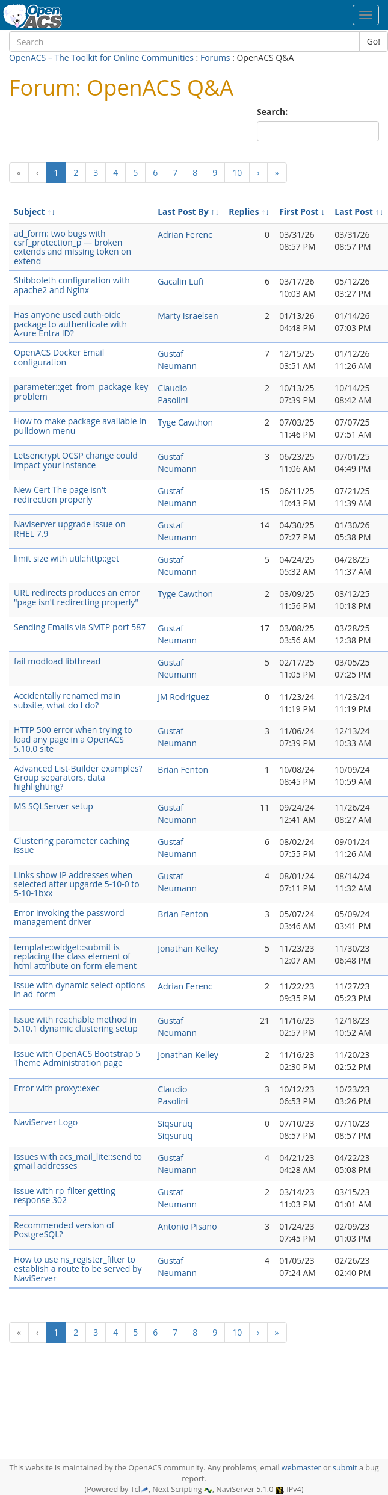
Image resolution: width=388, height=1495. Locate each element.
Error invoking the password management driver (69, 917)
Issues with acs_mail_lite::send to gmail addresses (78, 1161)
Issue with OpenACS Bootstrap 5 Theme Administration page (77, 1058)
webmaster (301, 1467)
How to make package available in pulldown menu (80, 425)
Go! (373, 41)
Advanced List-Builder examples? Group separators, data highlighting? (78, 778)
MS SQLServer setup (53, 806)
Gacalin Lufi (180, 281)
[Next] (258, 172)
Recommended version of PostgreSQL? (64, 1229)
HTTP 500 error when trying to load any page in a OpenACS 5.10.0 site (73, 739)
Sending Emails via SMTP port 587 (80, 627)
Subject (29, 211)
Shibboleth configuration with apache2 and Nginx (72, 284)
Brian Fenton (183, 769)
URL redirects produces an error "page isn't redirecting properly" (77, 597)
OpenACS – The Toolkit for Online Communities (101, 57)
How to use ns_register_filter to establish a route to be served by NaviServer (77, 1269)
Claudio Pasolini (173, 394)
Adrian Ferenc (185, 234)
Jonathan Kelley (188, 948)
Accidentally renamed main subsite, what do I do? (67, 700)
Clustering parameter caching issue (71, 845)
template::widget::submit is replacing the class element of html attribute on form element (75, 956)
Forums (215, 57)
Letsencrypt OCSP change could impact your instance (76, 460)
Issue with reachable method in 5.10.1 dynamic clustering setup (76, 1024)
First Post (298, 211)
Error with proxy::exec (57, 1088)
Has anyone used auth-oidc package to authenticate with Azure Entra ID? (70, 324)
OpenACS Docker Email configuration (59, 357)
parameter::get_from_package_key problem (81, 391)
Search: (273, 111)
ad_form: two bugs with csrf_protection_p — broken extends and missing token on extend (72, 247)
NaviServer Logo (46, 1122)
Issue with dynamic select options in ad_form (79, 989)
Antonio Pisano (187, 1226)
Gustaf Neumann (177, 359)
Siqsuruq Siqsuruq (175, 1129)
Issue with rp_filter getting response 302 (64, 1195)
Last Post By (183, 211)
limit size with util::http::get (66, 558)
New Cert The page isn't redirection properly (60, 494)
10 (237, 172)
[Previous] (19, 172)
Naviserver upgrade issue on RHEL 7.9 (70, 528)
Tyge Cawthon (185, 422)
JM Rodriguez (183, 696)
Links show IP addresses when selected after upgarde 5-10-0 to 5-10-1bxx (77, 884)
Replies (244, 211)
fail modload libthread (57, 661)
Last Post (353, 211)
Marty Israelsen (188, 315)
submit (345, 1467)
